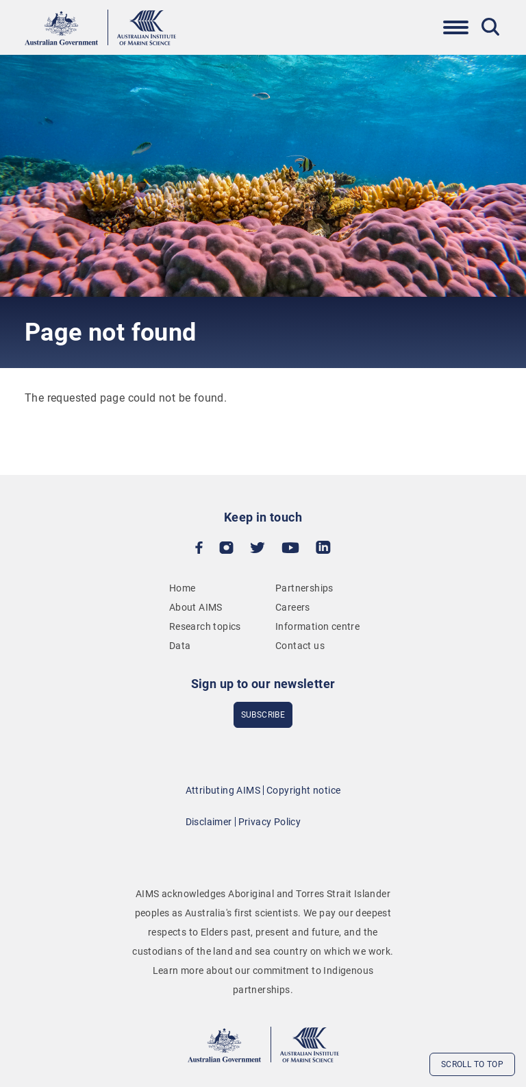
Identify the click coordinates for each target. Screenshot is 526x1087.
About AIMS (196, 607)
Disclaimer (209, 821)
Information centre (317, 626)
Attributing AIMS (223, 790)
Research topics (205, 626)
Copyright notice (303, 790)
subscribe (263, 715)
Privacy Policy (269, 821)
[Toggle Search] (490, 27)
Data (180, 645)
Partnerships (304, 588)
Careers (292, 607)
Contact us (300, 645)
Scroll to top (472, 1064)
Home (182, 588)
